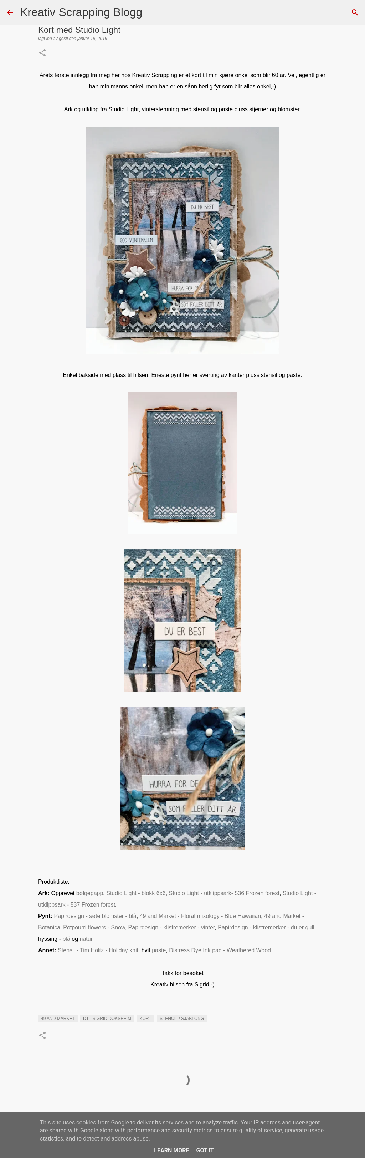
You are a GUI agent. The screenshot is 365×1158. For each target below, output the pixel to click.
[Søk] (152, 12)
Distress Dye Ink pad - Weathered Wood (220, 950)
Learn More (171, 1150)
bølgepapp (89, 893)
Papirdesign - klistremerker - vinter (171, 927)
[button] (42, 53)
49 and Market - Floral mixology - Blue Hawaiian (200, 916)
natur (86, 939)
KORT (145, 1018)
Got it (205, 1150)
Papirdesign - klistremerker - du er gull (266, 927)
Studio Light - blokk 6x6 (135, 893)
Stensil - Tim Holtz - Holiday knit (98, 950)
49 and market (58, 1018)
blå (67, 939)
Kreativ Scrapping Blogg (81, 12)
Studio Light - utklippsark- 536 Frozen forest (224, 893)
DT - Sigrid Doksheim (107, 1018)
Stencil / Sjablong (182, 1018)
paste (159, 950)
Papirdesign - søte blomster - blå (95, 916)
